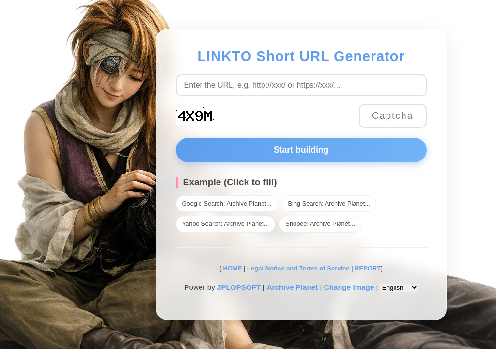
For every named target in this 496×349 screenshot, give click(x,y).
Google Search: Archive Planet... (227, 203)
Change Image (349, 287)
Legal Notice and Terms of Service (298, 268)
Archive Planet (292, 287)
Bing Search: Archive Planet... (329, 203)
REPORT (368, 268)
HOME (231, 268)
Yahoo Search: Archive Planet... (225, 223)
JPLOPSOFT (239, 287)
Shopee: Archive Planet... (320, 223)
